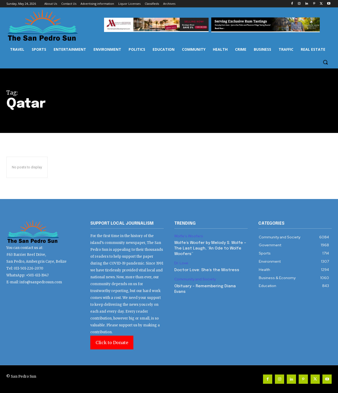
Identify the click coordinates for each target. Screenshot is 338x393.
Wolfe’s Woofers (188, 236)
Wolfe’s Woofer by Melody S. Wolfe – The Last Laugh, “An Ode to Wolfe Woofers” (210, 248)
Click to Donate (112, 342)
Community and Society (195, 279)
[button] (325, 62)
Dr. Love (181, 263)
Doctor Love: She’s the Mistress (206, 270)
